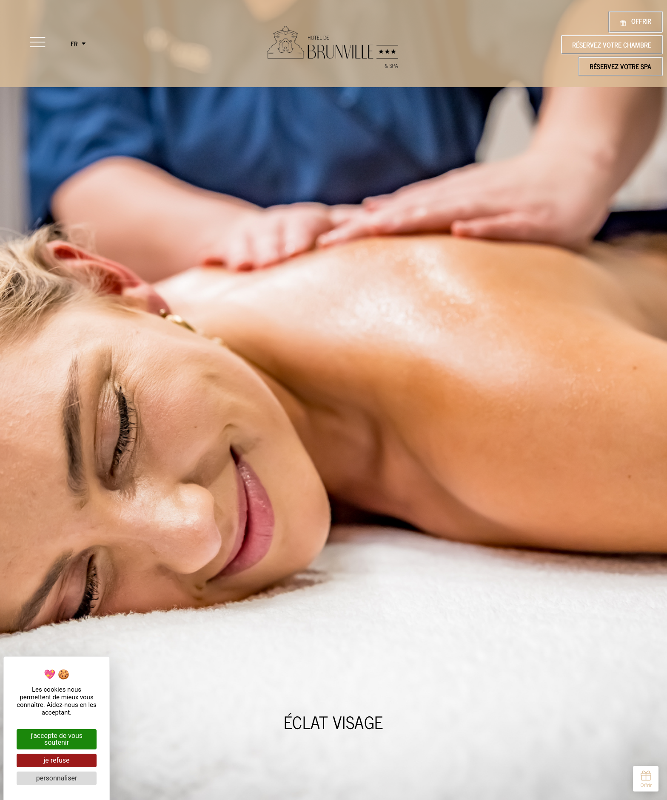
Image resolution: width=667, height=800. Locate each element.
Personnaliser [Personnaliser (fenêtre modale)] (56, 778)
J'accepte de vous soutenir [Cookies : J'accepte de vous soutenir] (57, 739)
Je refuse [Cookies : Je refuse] (56, 760)
